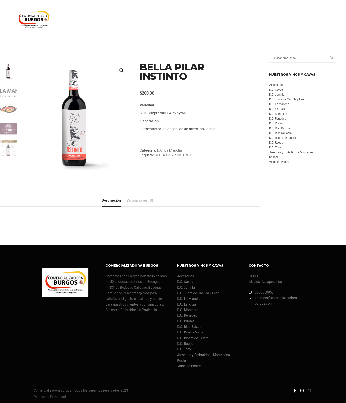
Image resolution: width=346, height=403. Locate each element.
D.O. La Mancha (169, 150)
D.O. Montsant (278, 113)
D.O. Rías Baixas (279, 128)
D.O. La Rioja (277, 109)
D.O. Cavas (276, 89)
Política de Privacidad (50, 396)
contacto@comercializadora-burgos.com (273, 300)
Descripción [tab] (111, 200)
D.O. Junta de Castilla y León (287, 99)
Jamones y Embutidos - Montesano (291, 152)
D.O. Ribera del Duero (282, 138)
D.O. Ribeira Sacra (280, 133)
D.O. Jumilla (276, 94)
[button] (121, 70)
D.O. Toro (275, 147)
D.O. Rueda (276, 142)
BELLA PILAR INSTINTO (173, 155)
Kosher (273, 157)
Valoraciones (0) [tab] (140, 200)
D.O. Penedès (277, 118)
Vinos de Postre (279, 162)
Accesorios (276, 85)
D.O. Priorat (276, 123)
